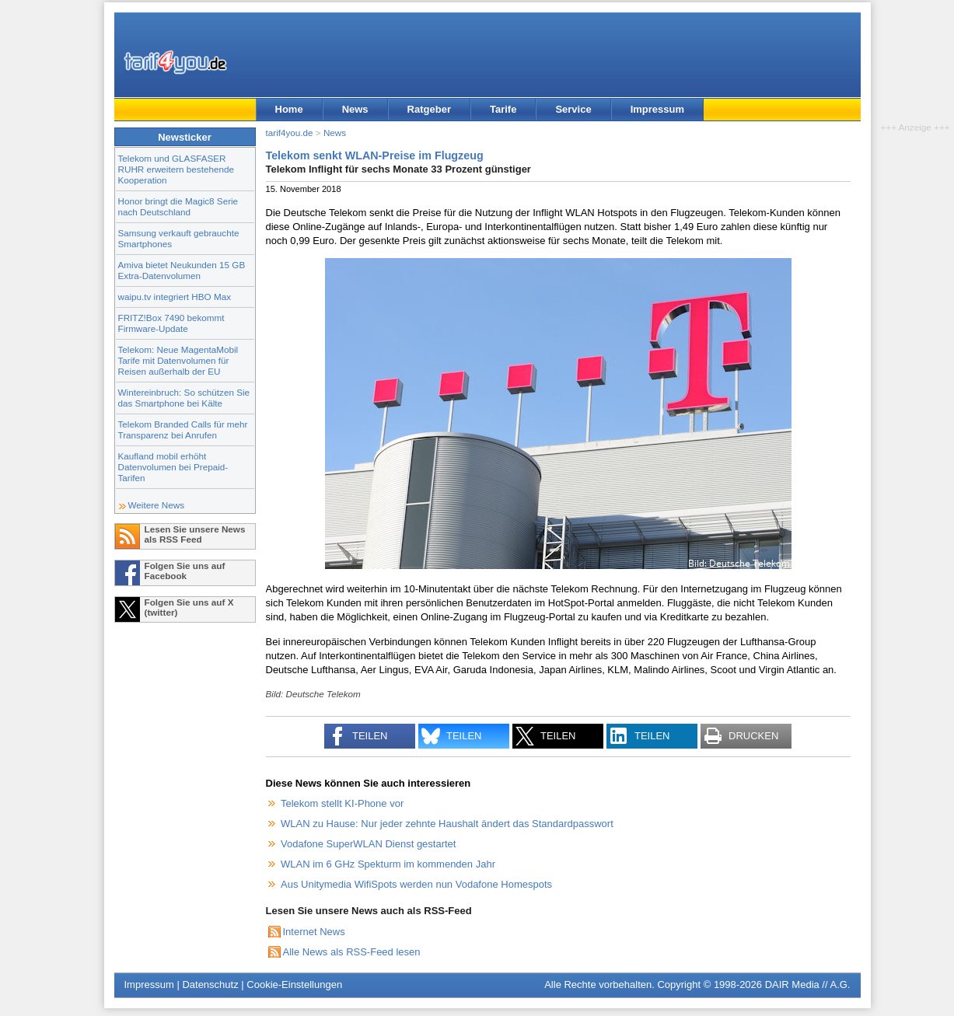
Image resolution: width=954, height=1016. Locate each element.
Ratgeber (429, 109)
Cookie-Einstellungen (294, 984)
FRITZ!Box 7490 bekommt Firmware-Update (171, 322)
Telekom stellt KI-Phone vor (342, 803)
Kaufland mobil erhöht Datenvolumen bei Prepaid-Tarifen (173, 467)
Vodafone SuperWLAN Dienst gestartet (368, 844)
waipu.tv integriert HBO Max (175, 297)
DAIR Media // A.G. (808, 984)
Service (573, 109)
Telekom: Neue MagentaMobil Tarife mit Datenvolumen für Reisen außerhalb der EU (178, 360)
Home (289, 109)
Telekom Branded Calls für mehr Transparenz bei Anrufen (183, 429)
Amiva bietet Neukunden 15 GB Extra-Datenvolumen (182, 270)
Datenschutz (210, 984)
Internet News (314, 931)
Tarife (503, 109)
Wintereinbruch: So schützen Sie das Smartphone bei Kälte (184, 397)
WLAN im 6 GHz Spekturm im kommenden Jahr (388, 864)
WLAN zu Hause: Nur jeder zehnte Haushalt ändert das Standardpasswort (447, 823)
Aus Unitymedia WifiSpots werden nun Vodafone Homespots (416, 884)
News (355, 109)
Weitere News (156, 505)
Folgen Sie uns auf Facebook (185, 570)
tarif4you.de (289, 132)
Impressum (657, 109)
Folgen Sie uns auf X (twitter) (189, 607)
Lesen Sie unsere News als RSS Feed (195, 534)
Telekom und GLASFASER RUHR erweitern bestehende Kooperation (176, 169)
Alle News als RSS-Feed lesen (352, 952)
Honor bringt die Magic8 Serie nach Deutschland (178, 206)
